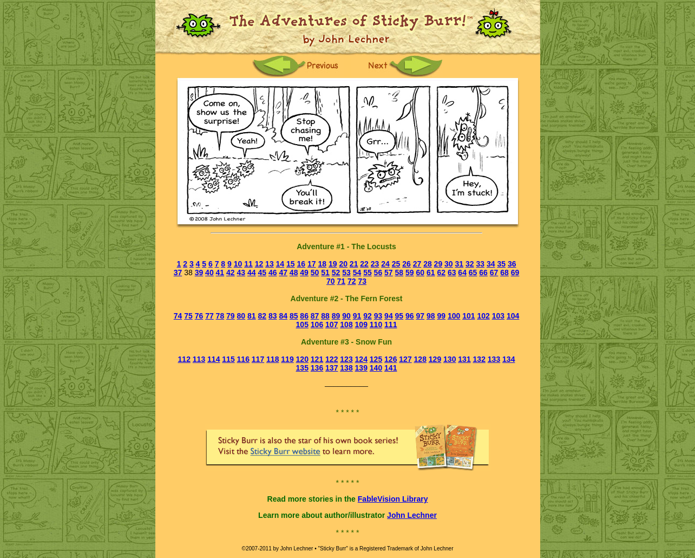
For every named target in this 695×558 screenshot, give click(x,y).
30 (448, 263)
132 (479, 359)
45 (262, 272)
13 (269, 263)
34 (491, 263)
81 (251, 316)
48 (294, 272)
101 (468, 316)
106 (317, 324)
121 (317, 359)
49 (304, 272)
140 (376, 368)
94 (388, 316)
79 (230, 316)
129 (435, 359)
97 (420, 316)
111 (390, 324)
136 (317, 368)
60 (420, 272)
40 (209, 272)
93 (378, 316)
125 (376, 359)
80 (241, 316)
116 (243, 359)
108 (346, 324)
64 (462, 272)
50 (315, 272)
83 (272, 316)
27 (417, 263)
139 (361, 368)
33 (480, 263)
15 (290, 263)
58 (399, 272)
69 (515, 272)
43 (241, 272)
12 (259, 263)
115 (228, 359)
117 (258, 359)
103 (498, 316)
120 (302, 359)
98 (431, 316)
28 (427, 263)
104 (513, 316)
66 (483, 272)
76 (199, 316)
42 (230, 272)
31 (459, 263)
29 (438, 263)
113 (199, 359)
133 (494, 359)
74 (178, 316)
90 (346, 316)
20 (343, 263)
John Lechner (412, 515)
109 (361, 324)
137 (331, 368)
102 (483, 316)
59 (409, 272)
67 (494, 272)
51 (325, 272)
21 (354, 263)
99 (441, 316)
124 (361, 359)
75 (188, 316)
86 (304, 316)
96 (409, 316)
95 (399, 316)
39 (199, 272)
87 (315, 316)
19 (333, 263)
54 (357, 272)
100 (454, 316)
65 (473, 272)
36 (512, 263)
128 (420, 359)
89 (336, 316)
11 (248, 263)
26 (406, 263)
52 (336, 272)
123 (346, 359)
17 (311, 263)
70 (330, 281)
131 (464, 359)
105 (302, 324)
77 (209, 316)
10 (238, 263)
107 (331, 324)
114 (213, 359)
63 (452, 272)
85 (294, 316)
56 (378, 272)
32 (469, 263)
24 (385, 263)
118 (272, 359)
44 (251, 272)
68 (504, 272)
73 (362, 281)
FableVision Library (393, 499)
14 (280, 263)
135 (302, 368)
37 (178, 272)
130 (449, 359)
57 (388, 272)
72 (352, 281)
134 (508, 359)
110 (376, 324)
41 (220, 272)
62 (441, 272)
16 (301, 263)
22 (364, 263)
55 (367, 272)
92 (367, 316)
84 (283, 316)
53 (346, 272)
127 (405, 359)
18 (322, 263)
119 (287, 359)
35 (501, 263)
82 (262, 316)
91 (357, 316)
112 (184, 359)
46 (272, 272)
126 (390, 359)
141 (390, 368)
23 (375, 263)
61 (431, 272)
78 (220, 316)
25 (396, 263)
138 (346, 368)
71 (341, 281)
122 (331, 359)
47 (283, 272)
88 (325, 316)
